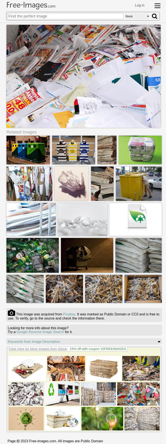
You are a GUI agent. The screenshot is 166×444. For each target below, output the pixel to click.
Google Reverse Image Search (40, 332)
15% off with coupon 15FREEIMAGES (98, 349)
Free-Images (30, 5)
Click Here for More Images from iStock (38, 349)
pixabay (69, 314)
